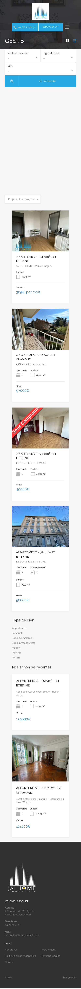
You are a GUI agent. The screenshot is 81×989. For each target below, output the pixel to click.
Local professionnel (23, 643)
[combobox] (22, 57)
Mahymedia (69, 978)
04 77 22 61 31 (27, 27)
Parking (16, 653)
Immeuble (17, 633)
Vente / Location (17, 53)
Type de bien (51, 53)
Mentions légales (50, 956)
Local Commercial (22, 638)
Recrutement (47, 950)
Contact (9, 962)
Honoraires (11, 950)
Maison (16, 648)
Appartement (19, 629)
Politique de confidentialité (20, 956)
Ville (10, 66)
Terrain (16, 658)
